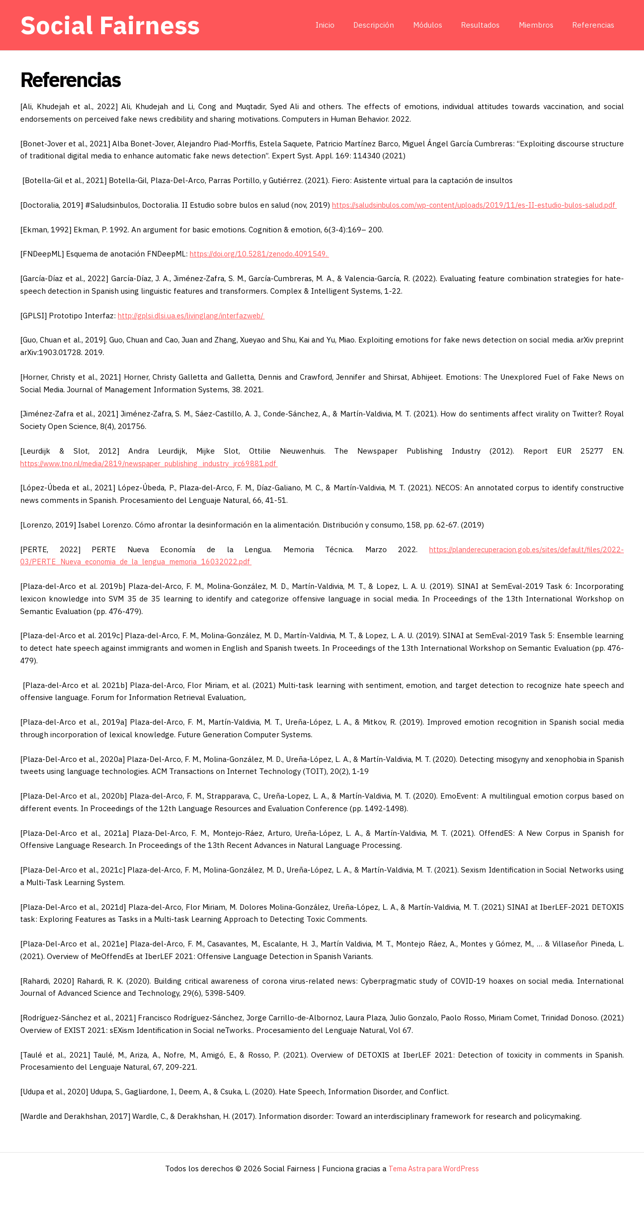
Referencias (595, 25)
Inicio (345, 25)
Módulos (440, 25)
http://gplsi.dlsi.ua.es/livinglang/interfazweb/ (197, 327)
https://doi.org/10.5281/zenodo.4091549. (263, 266)
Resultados (489, 25)
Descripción (390, 25)
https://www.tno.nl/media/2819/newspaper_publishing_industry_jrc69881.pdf (159, 475)
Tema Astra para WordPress (434, 1168)
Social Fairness (110, 25)
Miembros (541, 25)
